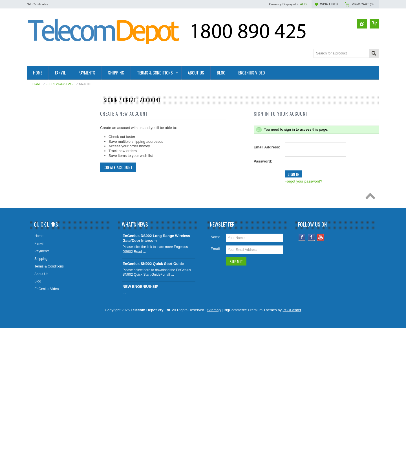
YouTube (320, 385)
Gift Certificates (37, 4)
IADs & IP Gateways (45, 216)
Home (37, 83)
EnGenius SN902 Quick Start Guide (153, 411)
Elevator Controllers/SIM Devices (55, 187)
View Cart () (363, 4)
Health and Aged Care (46, 168)
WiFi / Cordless (41, 197)
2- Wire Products (42, 111)
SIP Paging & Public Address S (53, 177)
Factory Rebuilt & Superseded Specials (59, 158)
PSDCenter (292, 458)
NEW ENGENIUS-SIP (140, 434)
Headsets (37, 326)
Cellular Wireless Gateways (50, 249)
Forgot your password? (303, 181)
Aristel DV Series (43, 307)
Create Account (118, 167)
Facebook (302, 385)
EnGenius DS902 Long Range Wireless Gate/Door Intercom (156, 386)
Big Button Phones (44, 259)
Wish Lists (328, 4)
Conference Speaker (45, 149)
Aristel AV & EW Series (47, 297)
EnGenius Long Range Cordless (54, 206)
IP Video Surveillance (46, 287)
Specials (36, 335)
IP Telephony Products (47, 240)
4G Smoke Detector (44, 130)
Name (215, 385)
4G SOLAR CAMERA (46, 139)
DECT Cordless (41, 278)
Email (215, 396)
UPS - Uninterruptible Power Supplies (58, 268)
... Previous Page (60, 83)
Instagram (311, 385)
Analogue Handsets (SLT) (49, 316)
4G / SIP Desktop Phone (48, 120)
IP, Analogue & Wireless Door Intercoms (52, 227)
